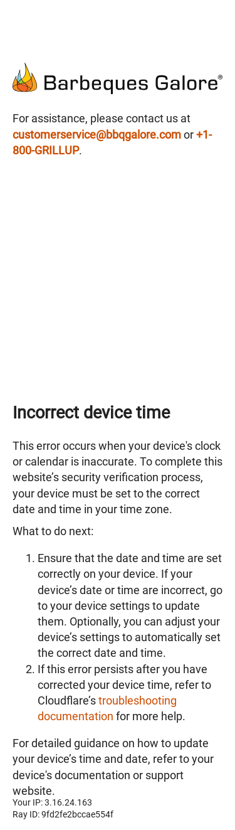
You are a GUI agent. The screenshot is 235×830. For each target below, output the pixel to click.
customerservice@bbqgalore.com (97, 134)
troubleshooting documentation (107, 708)
